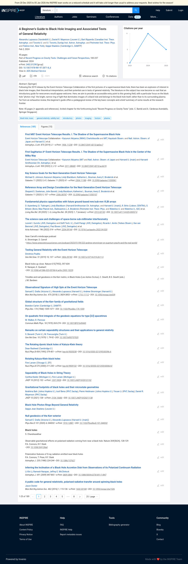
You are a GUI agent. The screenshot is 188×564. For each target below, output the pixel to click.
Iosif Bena (60, 391)
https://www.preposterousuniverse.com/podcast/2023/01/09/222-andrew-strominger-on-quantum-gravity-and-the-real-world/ (81, 243)
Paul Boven (55, 226)
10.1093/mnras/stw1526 (104, 489)
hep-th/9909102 (69, 366)
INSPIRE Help (66, 529)
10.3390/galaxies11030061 (104, 180)
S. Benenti (29, 334)
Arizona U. (46, 291)
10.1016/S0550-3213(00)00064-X (97, 366)
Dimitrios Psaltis (32, 254)
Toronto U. (38, 43)
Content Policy (26, 529)
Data (130, 16)
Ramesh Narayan (41, 471)
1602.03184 (81, 489)
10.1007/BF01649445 (76, 323)
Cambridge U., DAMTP (71, 46)
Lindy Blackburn (68, 177)
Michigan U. (45, 377)
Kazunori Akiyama (70, 138)
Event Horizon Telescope (36, 138)
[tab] (28, 126)
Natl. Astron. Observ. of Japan (101, 160)
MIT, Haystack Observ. (114, 138)
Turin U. (39, 334)
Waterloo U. (115, 209)
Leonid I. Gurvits (32, 223)
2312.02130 (99, 212)
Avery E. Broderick (105, 177)
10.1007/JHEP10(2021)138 (80, 398)
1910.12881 (68, 423)
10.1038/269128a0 (39, 447)
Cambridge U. (46, 348)
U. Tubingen (43, 206)
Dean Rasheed (31, 348)
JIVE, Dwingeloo (48, 223)
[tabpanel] (94, 316)
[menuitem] (158, 10)
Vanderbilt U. (45, 39)
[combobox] (93, 10)
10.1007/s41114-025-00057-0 (124, 212)
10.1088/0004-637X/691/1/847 (92, 475)
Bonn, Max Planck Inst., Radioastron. (49, 209)
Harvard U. (40, 141)
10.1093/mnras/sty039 (105, 295)
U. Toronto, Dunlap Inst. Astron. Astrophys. (66, 43)
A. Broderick (73, 209)
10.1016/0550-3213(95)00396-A (97, 352)
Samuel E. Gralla (32, 291)
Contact (160, 539)
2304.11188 (80, 180)
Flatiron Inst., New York (33, 46)
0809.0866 (67, 475)
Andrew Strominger (92, 291)
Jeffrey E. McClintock (59, 471)
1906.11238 (67, 145)
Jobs (74, 16)
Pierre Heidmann (86, 391)
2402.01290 (31, 64)
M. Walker (29, 320)
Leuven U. (75, 39)
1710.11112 (83, 295)
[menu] (164, 10)
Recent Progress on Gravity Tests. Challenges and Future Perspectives (58, 58)
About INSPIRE (26, 525)
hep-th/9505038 (69, 352)
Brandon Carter (32, 306)
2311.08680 (70, 166)
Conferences (112, 16)
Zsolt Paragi (79, 223)
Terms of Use (25, 539)
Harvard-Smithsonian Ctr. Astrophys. (83, 206)
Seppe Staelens (53, 46)
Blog (158, 525)
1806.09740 (67, 257)
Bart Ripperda (87, 39)
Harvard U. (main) (128, 160)
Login (180, 10)
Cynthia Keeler (31, 377)
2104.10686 (57, 398)
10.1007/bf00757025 (69, 337)
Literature (40, 16)
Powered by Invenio (16, 559)
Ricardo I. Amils (110, 223)
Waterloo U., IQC (132, 209)
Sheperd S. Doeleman (35, 191)
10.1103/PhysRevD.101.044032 (93, 423)
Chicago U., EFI (44, 363)
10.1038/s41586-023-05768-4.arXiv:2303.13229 (52, 270)
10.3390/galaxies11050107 (85, 194)
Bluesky (159, 529)
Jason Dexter (31, 486)
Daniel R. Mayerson (60, 39)
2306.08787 (61, 194)
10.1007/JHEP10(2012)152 (79, 380)
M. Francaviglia (51, 334)
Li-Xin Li (28, 471)
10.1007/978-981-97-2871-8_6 (37, 68)
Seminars (91, 16)
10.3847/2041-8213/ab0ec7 (90, 145)
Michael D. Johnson (34, 177)
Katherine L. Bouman (86, 177)
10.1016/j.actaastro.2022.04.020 (92, 229)
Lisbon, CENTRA (137, 206)
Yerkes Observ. (125, 223)
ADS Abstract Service (36, 71)
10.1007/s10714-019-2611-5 (90, 257)
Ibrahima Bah (31, 391)
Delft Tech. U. (66, 223)
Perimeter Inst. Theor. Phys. (102, 43)
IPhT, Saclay (72, 391)
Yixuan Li (118, 391)
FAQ (62, 525)
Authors (58, 16)
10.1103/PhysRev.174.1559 (72, 309)
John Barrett (51, 191)
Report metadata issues (71, 534)
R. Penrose (40, 320)
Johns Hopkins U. (47, 391)
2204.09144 (67, 229)
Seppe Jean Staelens (34, 409)
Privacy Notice (25, 534)
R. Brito (125, 206)
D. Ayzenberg (31, 206)
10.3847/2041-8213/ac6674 (93, 166)
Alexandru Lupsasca (28, 39)
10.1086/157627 (67, 460)
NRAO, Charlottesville (89, 138)
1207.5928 (56, 380)
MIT (82, 160)
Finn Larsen (30, 363)
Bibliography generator (119, 525)
